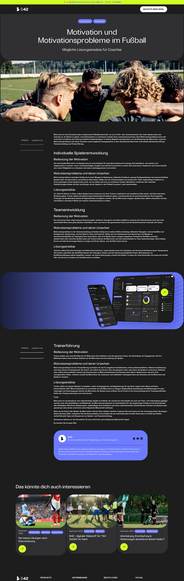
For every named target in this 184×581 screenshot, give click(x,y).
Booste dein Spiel (153, 9)
